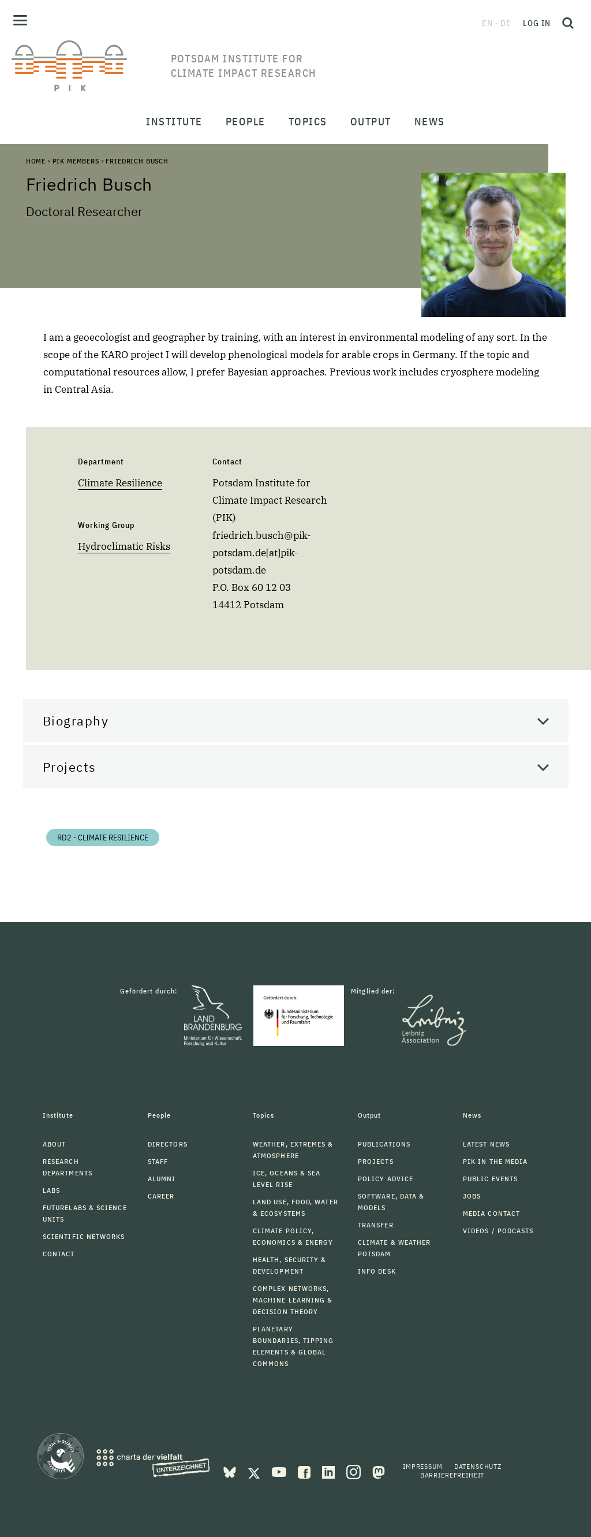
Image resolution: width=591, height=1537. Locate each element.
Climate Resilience (120, 483)
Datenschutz (478, 1466)
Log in (537, 23)
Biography (76, 720)
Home (36, 161)
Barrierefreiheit (452, 1475)
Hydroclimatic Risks (124, 546)
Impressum (423, 1466)
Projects (69, 766)
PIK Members (76, 161)
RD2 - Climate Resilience (102, 837)
